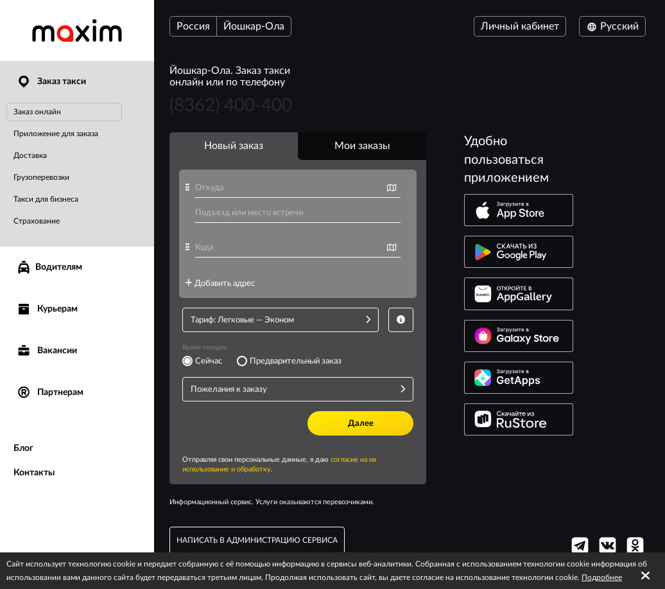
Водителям (49, 267)
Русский (612, 26)
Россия (193, 26)
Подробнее (602, 577)
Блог (23, 448)
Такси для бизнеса (45, 199)
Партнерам (49, 393)
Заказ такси (51, 82)
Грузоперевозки (41, 177)
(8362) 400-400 (230, 105)
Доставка (30, 155)
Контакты (34, 472)
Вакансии (46, 351)
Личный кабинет (520, 26)
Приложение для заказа (55, 133)
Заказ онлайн (37, 112)
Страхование (36, 221)
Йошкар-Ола (253, 26)
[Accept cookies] (645, 576)
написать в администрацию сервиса (257, 540)
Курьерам (47, 309)
